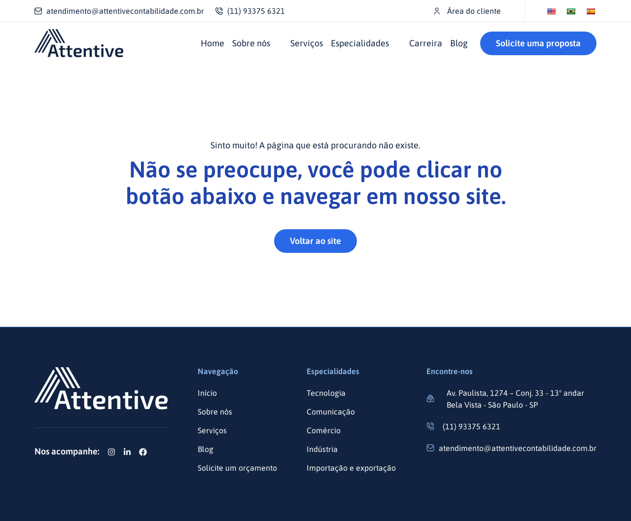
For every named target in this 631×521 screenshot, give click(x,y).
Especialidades (360, 43)
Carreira (425, 43)
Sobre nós (251, 43)
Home (212, 43)
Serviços (306, 43)
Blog (459, 43)
